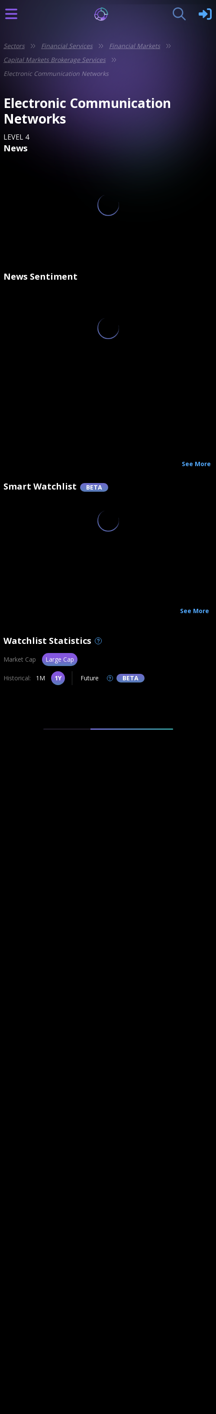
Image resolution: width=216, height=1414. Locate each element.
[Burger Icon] (11, 14)
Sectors (14, 46)
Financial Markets (134, 46)
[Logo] (108, 14)
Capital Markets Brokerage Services (54, 60)
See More (196, 464)
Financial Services (67, 46)
